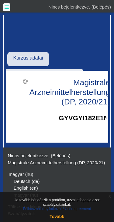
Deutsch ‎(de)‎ (27, 181)
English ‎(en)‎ (26, 188)
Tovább (57, 216)
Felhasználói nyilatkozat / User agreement (57, 209)
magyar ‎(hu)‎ (21, 174)
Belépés (101, 6)
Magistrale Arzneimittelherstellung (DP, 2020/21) (69, 92)
